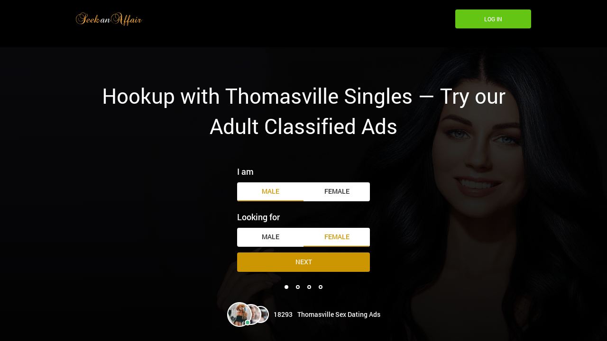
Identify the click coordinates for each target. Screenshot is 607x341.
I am (245, 171)
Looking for (258, 217)
